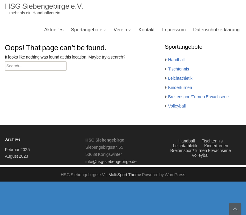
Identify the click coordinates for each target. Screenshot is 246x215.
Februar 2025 (17, 150)
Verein (120, 29)
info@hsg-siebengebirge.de (111, 162)
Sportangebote (86, 29)
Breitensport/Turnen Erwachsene (198, 97)
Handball (176, 60)
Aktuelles (54, 29)
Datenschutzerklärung (216, 29)
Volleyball (177, 106)
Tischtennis (178, 69)
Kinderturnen (180, 88)
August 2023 (16, 156)
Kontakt (146, 29)
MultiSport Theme (125, 175)
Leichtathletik (180, 78)
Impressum (174, 29)
